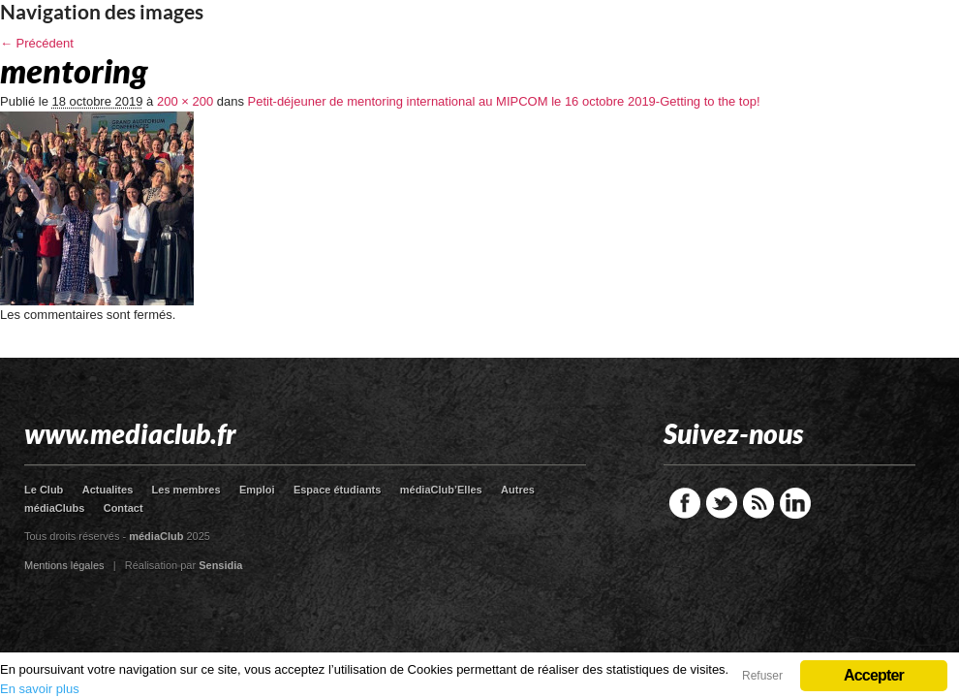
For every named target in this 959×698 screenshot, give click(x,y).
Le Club (43, 489)
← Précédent (37, 43)
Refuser (762, 675)
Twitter (721, 503)
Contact (123, 508)
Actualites (108, 489)
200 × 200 (185, 101)
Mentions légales (64, 565)
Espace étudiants (337, 489)
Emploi (257, 489)
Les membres (186, 489)
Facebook (684, 503)
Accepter (874, 675)
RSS (758, 503)
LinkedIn (795, 503)
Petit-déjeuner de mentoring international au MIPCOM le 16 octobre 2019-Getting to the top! (504, 101)
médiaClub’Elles (441, 489)
